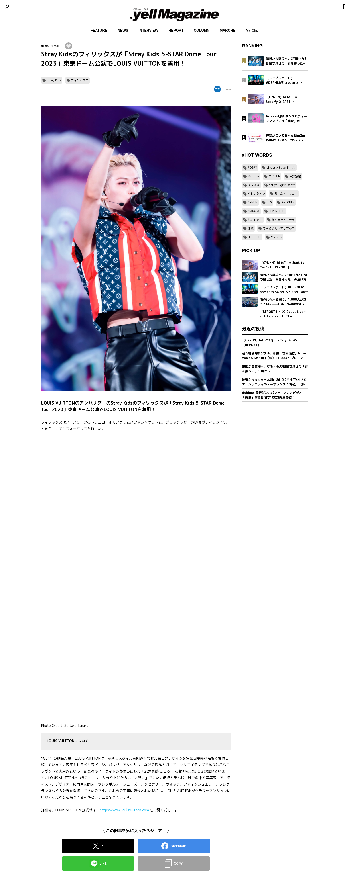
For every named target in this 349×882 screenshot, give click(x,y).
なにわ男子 (255, 220)
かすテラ (276, 237)
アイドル (274, 176)
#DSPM (252, 168)
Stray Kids (54, 80)
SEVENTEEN (276, 211)
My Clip (252, 30)
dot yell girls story (282, 185)
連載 (251, 228)
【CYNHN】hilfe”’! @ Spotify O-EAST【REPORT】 (270, 342)
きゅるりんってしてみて (279, 228)
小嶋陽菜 (253, 211)
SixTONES (287, 202)
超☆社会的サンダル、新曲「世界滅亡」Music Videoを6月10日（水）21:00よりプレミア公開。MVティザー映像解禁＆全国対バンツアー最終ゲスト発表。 (274, 355)
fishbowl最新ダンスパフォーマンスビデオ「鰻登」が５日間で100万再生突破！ (272, 395)
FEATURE (99, 30)
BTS (269, 202)
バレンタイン (256, 194)
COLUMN (201, 30)
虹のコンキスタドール (280, 168)
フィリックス (79, 80)
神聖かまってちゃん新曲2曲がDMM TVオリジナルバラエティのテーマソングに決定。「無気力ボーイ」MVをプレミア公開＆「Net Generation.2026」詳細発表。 (274, 382)
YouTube (253, 176)
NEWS (123, 30)
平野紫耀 (295, 176)
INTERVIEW (148, 30)
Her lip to (254, 237)
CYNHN (252, 202)
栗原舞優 (253, 185)
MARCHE (227, 30)
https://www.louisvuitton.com (125, 810)
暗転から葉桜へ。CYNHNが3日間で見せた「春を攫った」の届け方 (275, 368)
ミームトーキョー (286, 194)
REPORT (175, 30)
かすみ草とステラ (283, 220)
